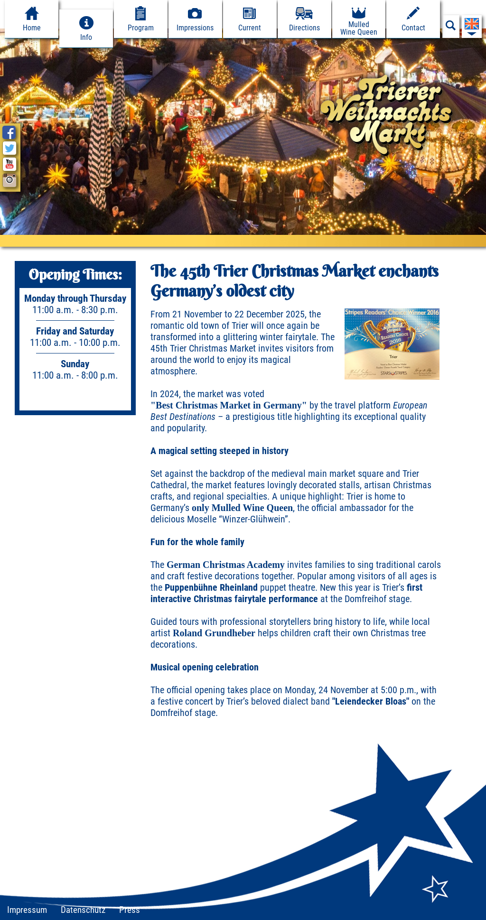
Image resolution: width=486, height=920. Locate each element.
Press (129, 909)
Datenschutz (83, 909)
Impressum (27, 909)
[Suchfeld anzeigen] (450, 28)
